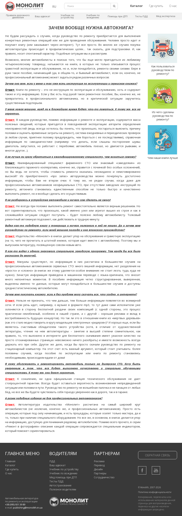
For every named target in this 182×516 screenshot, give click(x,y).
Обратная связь (157, 455)
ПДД (52, 461)
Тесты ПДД (141, 16)
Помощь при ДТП (117, 16)
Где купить (156, 6)
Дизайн (98, 469)
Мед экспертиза (165, 16)
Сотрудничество (104, 477)
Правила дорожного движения (18, 16)
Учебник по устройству (67, 16)
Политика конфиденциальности (154, 492)
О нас (173, 6)
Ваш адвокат (42, 16)
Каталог (10, 465)
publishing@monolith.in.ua (27, 507)
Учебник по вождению (93, 16)
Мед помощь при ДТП (63, 477)
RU (54, 7)
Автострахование (60, 485)
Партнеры (100, 473)
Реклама (99, 461)
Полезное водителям (62, 489)
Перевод (99, 465)
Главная (10, 461)
